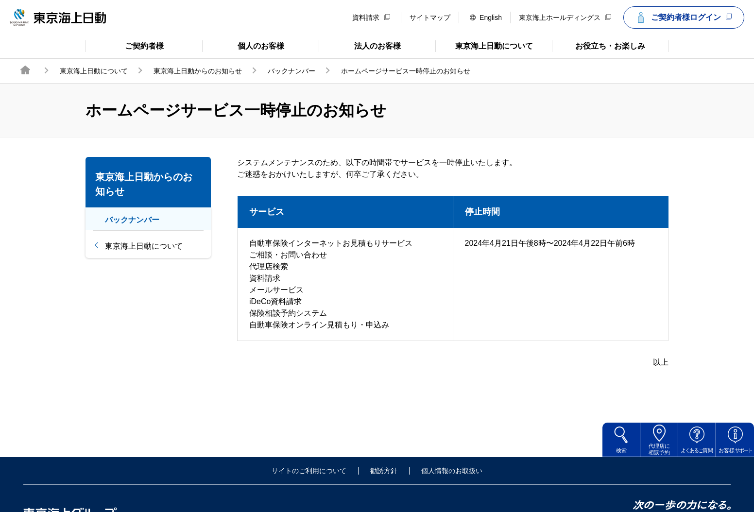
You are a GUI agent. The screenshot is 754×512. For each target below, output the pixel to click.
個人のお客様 (243, 45)
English (486, 17)
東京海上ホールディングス (565, 17)
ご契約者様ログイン (683, 17)
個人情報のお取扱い (451, 471)
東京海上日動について (484, 45)
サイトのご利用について (309, 471)
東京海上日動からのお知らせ (198, 71)
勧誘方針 (383, 471)
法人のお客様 (360, 45)
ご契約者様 (125, 45)
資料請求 (371, 17)
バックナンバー (291, 71)
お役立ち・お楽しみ (598, 45)
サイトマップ (430, 17)
